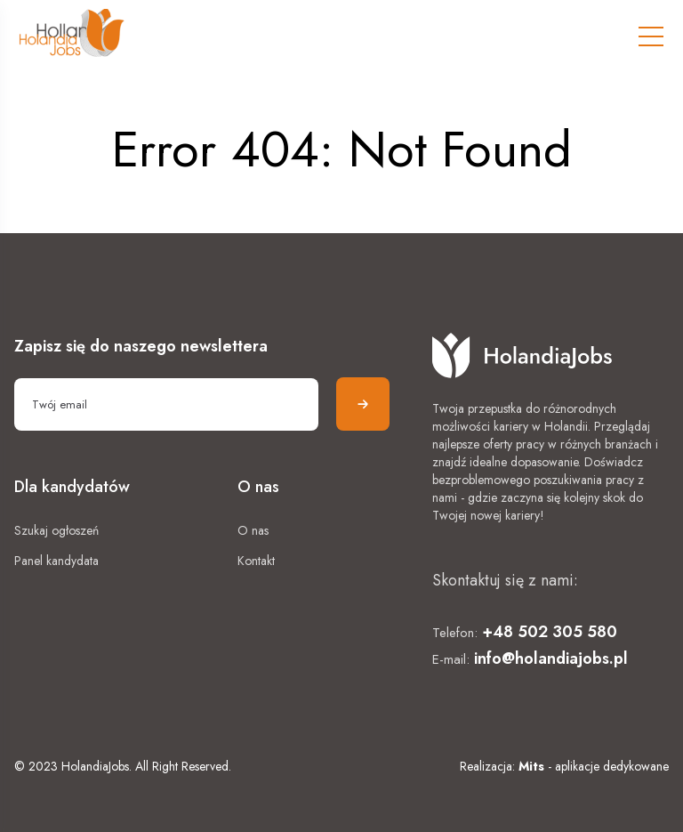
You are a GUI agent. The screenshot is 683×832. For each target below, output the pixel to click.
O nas (253, 530)
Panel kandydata (56, 560)
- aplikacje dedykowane (593, 766)
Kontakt (256, 560)
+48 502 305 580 (549, 631)
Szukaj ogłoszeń (56, 530)
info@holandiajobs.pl (551, 658)
